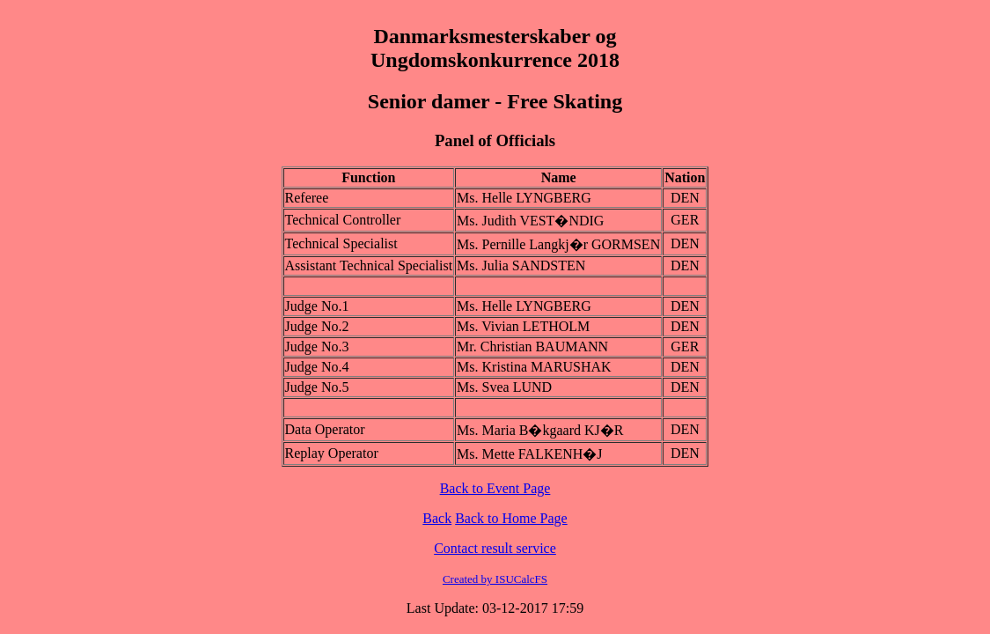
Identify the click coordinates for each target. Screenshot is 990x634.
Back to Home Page (511, 518)
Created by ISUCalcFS (495, 579)
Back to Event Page (495, 488)
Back (436, 518)
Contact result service (495, 548)
